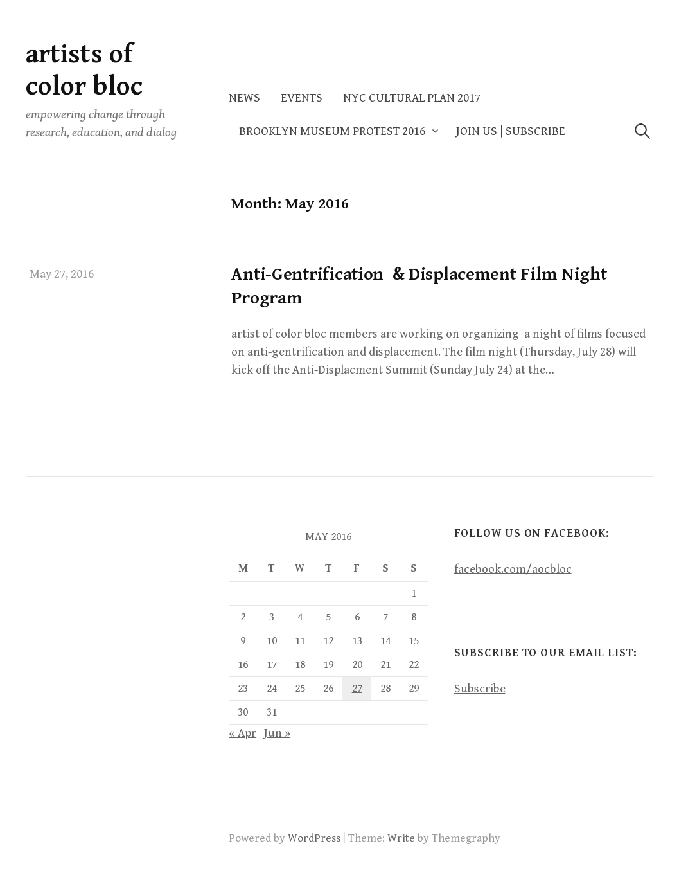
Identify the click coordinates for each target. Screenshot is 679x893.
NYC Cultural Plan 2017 (412, 98)
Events (301, 98)
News (244, 98)
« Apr (242, 733)
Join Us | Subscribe (510, 131)
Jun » (277, 733)
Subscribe (480, 689)
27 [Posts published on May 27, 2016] (357, 688)
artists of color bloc (84, 70)
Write (401, 838)
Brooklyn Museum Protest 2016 (332, 131)
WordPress (314, 838)
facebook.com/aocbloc (513, 569)
